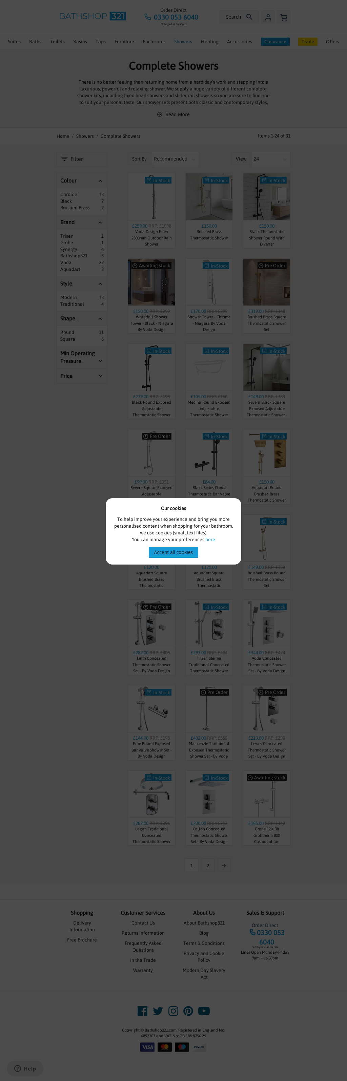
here (210, 539)
